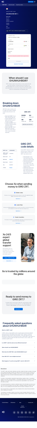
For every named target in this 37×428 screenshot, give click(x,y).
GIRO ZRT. (11, 159)
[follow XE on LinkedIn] (22, 412)
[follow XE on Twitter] (18, 412)
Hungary (10, 167)
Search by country (19, 4)
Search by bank (11, 4)
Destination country (12, 35)
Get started (18, 61)
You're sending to (18, 37)
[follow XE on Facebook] (14, 412)
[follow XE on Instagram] (25, 412)
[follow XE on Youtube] (29, 412)
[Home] (3, 2)
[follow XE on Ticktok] (33, 412)
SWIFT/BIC (4, 4)
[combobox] (24, 49)
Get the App (31, 1)
